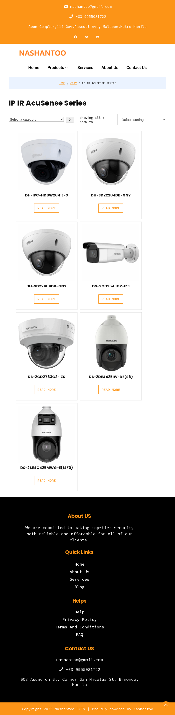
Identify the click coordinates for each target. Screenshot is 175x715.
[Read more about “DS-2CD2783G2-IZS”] (46, 389)
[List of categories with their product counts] (36, 119)
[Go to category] (70, 119)
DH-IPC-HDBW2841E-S (46, 195)
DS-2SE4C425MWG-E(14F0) (46, 467)
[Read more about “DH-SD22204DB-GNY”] (110, 208)
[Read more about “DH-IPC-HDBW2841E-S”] (46, 208)
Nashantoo (143, 709)
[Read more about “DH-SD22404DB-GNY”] (46, 299)
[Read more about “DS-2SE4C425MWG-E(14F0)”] (46, 480)
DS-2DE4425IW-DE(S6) (111, 376)
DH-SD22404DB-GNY (46, 286)
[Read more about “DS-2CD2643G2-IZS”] (110, 299)
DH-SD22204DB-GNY (111, 195)
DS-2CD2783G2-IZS (46, 376)
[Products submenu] (67, 67)
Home (62, 83)
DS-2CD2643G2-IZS (111, 286)
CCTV (73, 83)
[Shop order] (141, 119)
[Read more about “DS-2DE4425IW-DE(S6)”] (110, 389)
